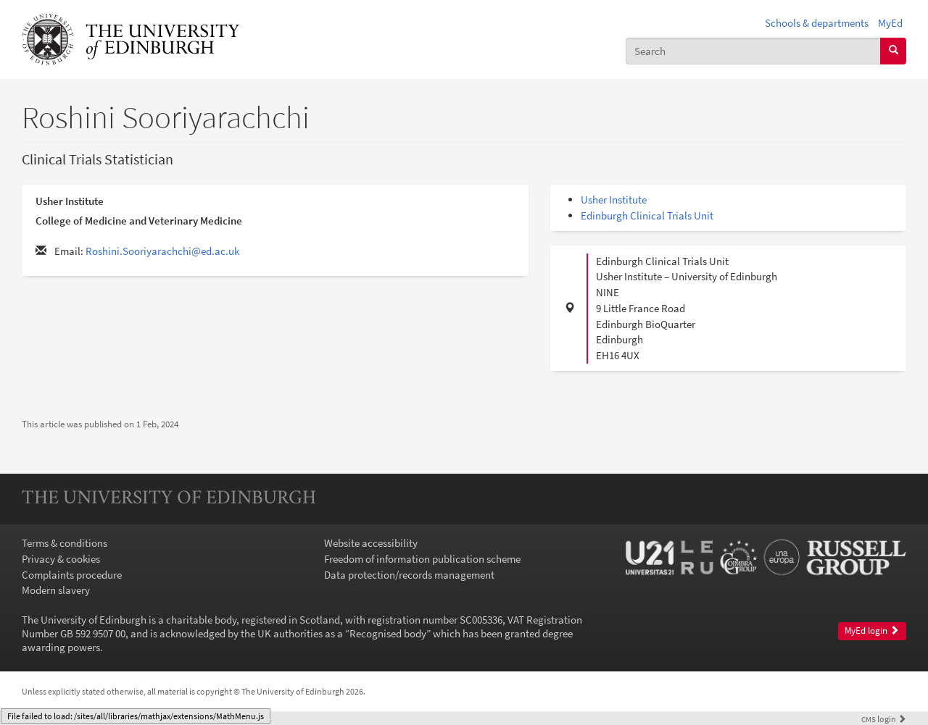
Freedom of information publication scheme (422, 559)
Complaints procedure (72, 575)
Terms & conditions (64, 543)
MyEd (890, 23)
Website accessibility (371, 543)
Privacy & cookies (61, 559)
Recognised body (387, 633)
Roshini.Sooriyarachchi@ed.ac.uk (162, 251)
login (883, 718)
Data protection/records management (409, 575)
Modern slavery (56, 590)
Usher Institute (614, 199)
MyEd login (872, 630)
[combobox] (753, 51)
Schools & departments (817, 23)
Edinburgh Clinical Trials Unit (647, 215)
